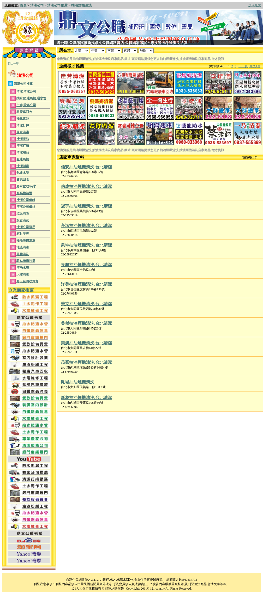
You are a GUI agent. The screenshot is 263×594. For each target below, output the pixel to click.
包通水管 (22, 173)
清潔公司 (37, 5)
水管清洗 (22, 220)
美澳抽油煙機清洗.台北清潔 (86, 343)
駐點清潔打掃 (25, 261)
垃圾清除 (22, 213)
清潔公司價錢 (25, 200)
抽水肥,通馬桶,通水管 (31, 98)
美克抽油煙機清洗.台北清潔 (86, 304)
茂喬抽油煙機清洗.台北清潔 (86, 362)
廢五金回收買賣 (27, 281)
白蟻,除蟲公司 (26, 105)
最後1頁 (254, 66)
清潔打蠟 (22, 146)
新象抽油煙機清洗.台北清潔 (86, 397)
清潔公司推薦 (57, 5)
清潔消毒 (22, 166)
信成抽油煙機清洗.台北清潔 (86, 186)
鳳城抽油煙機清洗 (77, 382)
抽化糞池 (22, 118)
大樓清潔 (22, 274)
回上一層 (13, 63)
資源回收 (22, 179)
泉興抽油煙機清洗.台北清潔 (86, 264)
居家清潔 (22, 132)
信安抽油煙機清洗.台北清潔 (86, 167)
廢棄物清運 (24, 193)
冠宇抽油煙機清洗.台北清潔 (86, 206)
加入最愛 (254, 5)
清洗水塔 (22, 268)
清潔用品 (22, 152)
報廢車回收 (24, 112)
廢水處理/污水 (26, 186)
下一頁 (243, 66)
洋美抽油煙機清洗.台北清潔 (86, 284)
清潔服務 (22, 139)
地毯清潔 (22, 247)
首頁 (23, 5)
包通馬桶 (22, 159)
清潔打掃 (22, 125)
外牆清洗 (22, 254)
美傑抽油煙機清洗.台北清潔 (86, 323)
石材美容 (22, 234)
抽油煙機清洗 (81, 5)
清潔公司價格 (25, 207)
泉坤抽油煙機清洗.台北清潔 (86, 245)
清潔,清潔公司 (26, 91)
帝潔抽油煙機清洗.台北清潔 (86, 225)
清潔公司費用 (25, 227)
